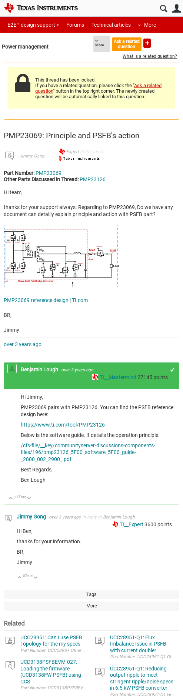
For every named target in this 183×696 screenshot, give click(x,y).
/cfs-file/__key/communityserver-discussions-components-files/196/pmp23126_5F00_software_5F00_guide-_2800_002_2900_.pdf (88, 453)
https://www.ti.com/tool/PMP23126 (63, 425)
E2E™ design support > (33, 25)
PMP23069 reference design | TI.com (46, 300)
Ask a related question (127, 44)
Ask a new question (147, 43)
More (150, 25)
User (176, 8)
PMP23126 (93, 179)
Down (29, 499)
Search (163, 8)
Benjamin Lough (40, 369)
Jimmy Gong (31, 156)
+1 (172, 369)
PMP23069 (48, 173)
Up (11, 499)
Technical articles (111, 25)
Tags (91, 594)
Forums (75, 25)
